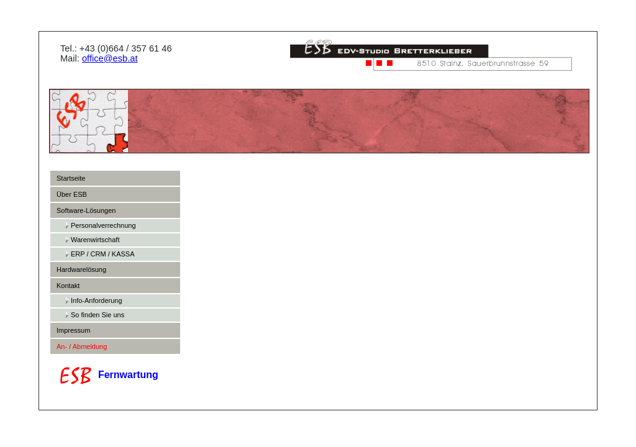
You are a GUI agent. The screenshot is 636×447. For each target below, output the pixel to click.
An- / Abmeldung (82, 346)
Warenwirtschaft (95, 239)
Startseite (71, 178)
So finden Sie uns (97, 314)
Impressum (73, 330)
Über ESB (72, 194)
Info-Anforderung (96, 300)
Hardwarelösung (81, 269)
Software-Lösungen (86, 210)
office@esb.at (112, 58)
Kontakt (68, 285)
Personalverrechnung (103, 225)
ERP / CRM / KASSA (103, 254)
